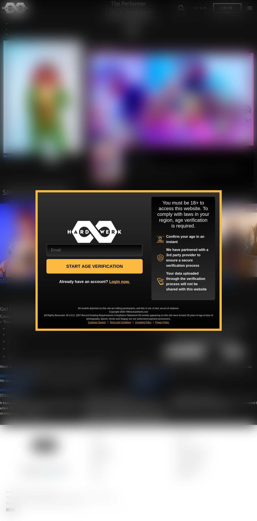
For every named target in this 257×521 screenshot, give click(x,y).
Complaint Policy (143, 322)
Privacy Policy (162, 322)
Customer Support (97, 322)
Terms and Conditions (120, 322)
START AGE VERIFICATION (94, 266)
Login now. (119, 281)
